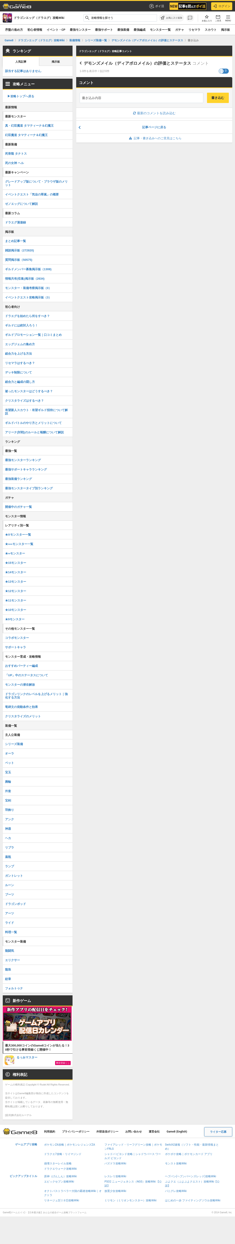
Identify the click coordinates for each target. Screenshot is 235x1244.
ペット (9, 763)
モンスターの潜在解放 (20, 684)
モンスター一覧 (160, 29)
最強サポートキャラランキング (26, 469)
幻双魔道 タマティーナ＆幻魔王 (26, 135)
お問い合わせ (133, 1131)
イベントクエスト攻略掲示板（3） (28, 297)
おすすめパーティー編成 (21, 666)
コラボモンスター (17, 638)
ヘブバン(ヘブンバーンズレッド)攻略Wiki (190, 1176)
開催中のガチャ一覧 (18, 507)
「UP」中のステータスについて (26, 675)
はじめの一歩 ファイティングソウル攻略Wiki (193, 1200)
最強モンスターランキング (23, 460)
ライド (9, 922)
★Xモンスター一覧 (18, 534)
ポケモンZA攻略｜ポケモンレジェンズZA (69, 1144)
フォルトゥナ (14, 988)
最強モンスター (80, 29)
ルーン (9, 885)
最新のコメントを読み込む (154, 113)
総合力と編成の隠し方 (20, 382)
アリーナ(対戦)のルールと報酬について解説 (34, 432)
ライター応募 (218, 1131)
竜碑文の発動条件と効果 (21, 707)
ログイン (221, 6)
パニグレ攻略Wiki (176, 1191)
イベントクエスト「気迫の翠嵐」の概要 (32, 194)
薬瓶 (8, 857)
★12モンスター (15, 591)
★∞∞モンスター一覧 (19, 544)
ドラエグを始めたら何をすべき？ (27, 316)
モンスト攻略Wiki (176, 1163)
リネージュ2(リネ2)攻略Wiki (61, 1200)
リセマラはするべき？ (20, 363)
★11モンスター (15, 600)
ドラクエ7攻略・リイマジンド (62, 1154)
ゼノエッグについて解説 (21, 204)
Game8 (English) (177, 1131)
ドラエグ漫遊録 (15, 222)
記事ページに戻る (154, 127)
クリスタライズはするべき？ (24, 400)
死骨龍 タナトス (16, 153)
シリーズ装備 (14, 744)
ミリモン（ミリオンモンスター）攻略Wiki (130, 1200)
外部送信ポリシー (107, 1131)
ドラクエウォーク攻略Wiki (60, 1168)
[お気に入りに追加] (171, 18)
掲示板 (225, 29)
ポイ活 (156, 6)
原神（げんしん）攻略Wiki (60, 1176)
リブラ (9, 847)
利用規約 (49, 1131)
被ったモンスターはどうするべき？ (29, 391)
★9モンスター (15, 619)
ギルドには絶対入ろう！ (21, 325)
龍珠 (8, 969)
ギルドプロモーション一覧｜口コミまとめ (33, 335)
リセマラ (194, 29)
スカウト (211, 29)
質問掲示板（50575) (18, 260)
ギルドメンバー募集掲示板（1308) (28, 269)
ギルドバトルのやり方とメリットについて (33, 423)
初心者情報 (34, 29)
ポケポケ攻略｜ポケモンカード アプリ (189, 1154)
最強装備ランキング (18, 479)
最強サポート (104, 29)
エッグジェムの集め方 (20, 344)
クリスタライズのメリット (23, 716)
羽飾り (9, 810)
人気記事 (20, 61)
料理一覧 (11, 932)
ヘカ (8, 838)
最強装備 (123, 29)
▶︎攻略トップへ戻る (20, 96)
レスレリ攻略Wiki (115, 1176)
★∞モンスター (15, 553)
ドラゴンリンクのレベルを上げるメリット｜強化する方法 (36, 695)
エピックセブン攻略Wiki (59, 1181)
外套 (8, 791)
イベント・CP (56, 29)
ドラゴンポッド (15, 904)
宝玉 (8, 772)
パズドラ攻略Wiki (115, 1163)
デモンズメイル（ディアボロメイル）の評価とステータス (137, 63)
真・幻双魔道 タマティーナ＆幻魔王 (29, 125)
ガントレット (14, 875)
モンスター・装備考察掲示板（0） (28, 288)
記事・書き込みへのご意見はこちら (154, 138)
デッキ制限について (18, 372)
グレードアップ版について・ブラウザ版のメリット (36, 183)
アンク (9, 819)
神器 (8, 828)
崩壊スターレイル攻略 (58, 1163)
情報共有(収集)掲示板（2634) (25, 278)
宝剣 (8, 800)
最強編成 (139, 29)
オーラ (9, 753)
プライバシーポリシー (76, 1131)
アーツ (9, 913)
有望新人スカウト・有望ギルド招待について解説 (36, 411)
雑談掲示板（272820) (19, 250)
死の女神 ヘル (14, 163)
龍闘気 (9, 950)
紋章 (8, 979)
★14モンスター (15, 572)
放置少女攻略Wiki (115, 1191)
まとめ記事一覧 (15, 241)
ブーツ (9, 894)
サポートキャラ (15, 647)
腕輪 (8, 781)
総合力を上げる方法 (18, 353)
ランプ (9, 866)
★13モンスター (15, 581)
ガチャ (179, 29)
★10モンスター (15, 610)
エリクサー (12, 960)
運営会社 (154, 1131)
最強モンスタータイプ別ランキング (29, 488)
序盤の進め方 (14, 29)
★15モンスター (15, 563)
